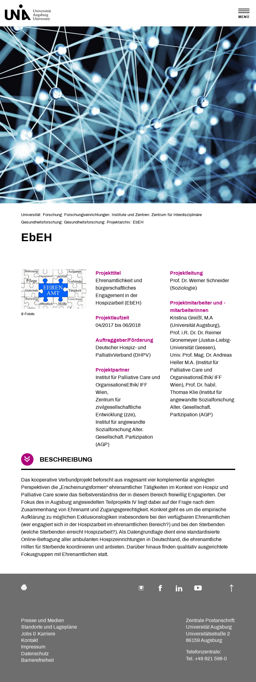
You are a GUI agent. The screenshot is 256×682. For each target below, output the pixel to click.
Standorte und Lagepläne (49, 627)
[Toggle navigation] (244, 13)
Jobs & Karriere (38, 633)
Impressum (33, 646)
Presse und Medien (42, 620)
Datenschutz (35, 653)
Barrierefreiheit (37, 660)
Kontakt (29, 640)
